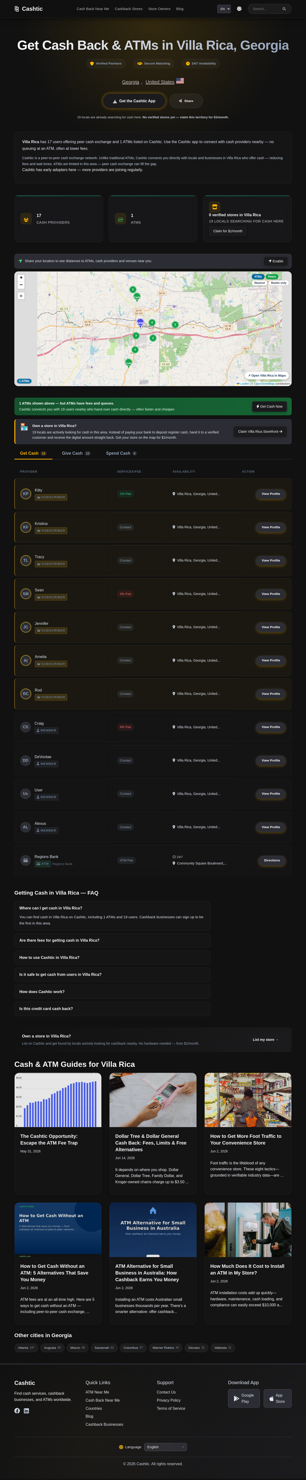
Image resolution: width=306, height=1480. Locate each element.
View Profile (271, 494)
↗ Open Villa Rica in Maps (267, 375)
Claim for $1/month (227, 231)
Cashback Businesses (104, 1426)
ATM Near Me (97, 1394)
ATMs (258, 276)
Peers (272, 276)
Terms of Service (171, 1410)
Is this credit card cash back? (46, 1010)
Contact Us (166, 1394)
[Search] (284, 9)
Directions (272, 862)
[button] (140, 323)
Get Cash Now (270, 406)
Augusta (52, 1349)
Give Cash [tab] (76, 453)
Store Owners (159, 9)
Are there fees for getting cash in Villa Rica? (59, 942)
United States (160, 82)
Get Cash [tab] (33, 453)
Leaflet (243, 383)
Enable (275, 261)
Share (186, 101)
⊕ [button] (21, 296)
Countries (94, 1410)
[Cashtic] (28, 8)
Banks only (278, 283)
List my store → (266, 1041)
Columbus (133, 1349)
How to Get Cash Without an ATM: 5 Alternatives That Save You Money (54, 1274)
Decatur (196, 1349)
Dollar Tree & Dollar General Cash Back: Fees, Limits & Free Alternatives (150, 1144)
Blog (179, 9)
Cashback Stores (128, 9)
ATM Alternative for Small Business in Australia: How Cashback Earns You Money (147, 1274)
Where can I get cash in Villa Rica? (50, 909)
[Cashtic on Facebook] (17, 1412)
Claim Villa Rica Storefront (260, 431)
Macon (78, 1349)
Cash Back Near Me (92, 9)
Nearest (259, 283)
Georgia (130, 82)
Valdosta (222, 1349)
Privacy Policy (169, 1402)
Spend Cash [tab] (121, 453)
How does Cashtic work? (42, 993)
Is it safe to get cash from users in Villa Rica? (60, 976)
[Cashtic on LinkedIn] (26, 1412)
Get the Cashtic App (134, 101)
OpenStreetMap (264, 383)
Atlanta (26, 1349)
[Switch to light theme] (239, 9)
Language (130, 1448)
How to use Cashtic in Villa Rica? (49, 959)
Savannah (104, 1349)
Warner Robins (166, 1349)
